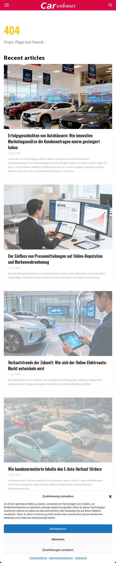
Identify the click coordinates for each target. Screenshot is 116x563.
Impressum (81, 558)
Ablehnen (58, 539)
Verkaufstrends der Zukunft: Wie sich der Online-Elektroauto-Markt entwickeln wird (57, 365)
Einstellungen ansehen (58, 550)
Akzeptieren (58, 529)
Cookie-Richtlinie (38, 558)
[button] (110, 496)
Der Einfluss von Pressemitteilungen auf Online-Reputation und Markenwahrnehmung (55, 259)
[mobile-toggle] (6, 5)
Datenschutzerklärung (61, 558)
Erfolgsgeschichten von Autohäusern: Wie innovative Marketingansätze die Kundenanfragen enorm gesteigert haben (54, 141)
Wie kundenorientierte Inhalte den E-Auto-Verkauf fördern (55, 469)
